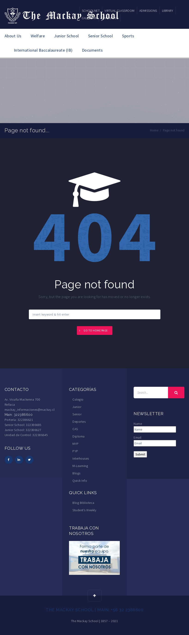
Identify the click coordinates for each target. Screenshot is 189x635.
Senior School (100, 35)
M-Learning (80, 466)
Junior (76, 407)
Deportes (79, 421)
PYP (75, 451)
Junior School (66, 35)
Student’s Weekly (84, 510)
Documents (92, 50)
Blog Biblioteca (83, 503)
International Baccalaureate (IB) (43, 50)
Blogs (76, 473)
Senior (76, 414)
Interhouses (80, 458)
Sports (128, 35)
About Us (13, 35)
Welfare (38, 35)
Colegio (78, 399)
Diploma (78, 436)
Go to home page (96, 330)
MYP (75, 444)
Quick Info (79, 480)
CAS (75, 429)
